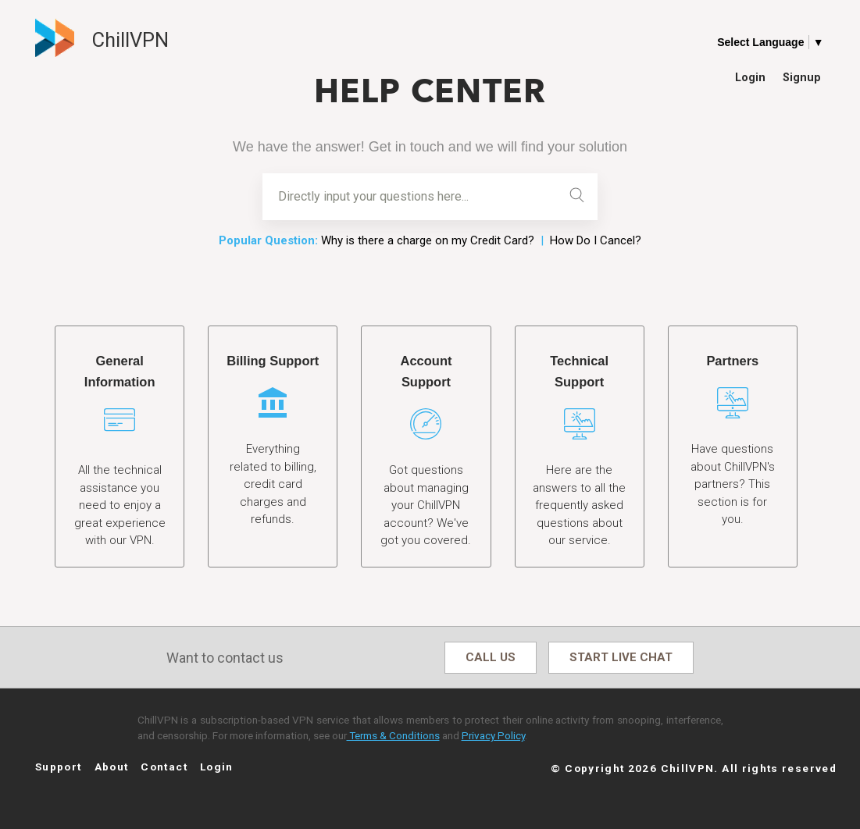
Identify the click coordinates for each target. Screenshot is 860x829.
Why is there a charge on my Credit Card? (427, 240)
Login (750, 77)
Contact (164, 766)
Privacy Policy (493, 736)
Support (58, 766)
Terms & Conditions (393, 736)
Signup (802, 77)
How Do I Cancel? (595, 240)
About (112, 766)
